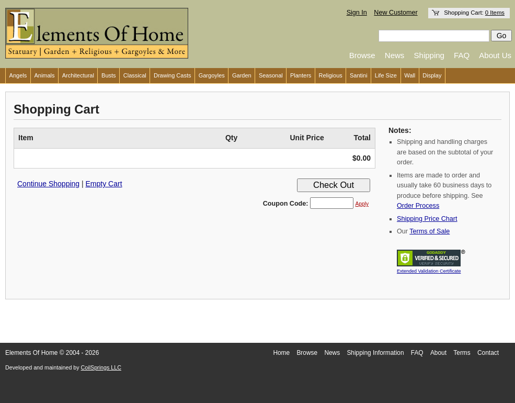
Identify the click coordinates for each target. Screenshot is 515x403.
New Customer (395, 12)
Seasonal (271, 75)
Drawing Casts (172, 75)
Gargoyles (212, 75)
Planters (300, 75)
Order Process (418, 205)
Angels (18, 75)
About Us (495, 55)
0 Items (495, 12)
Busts (108, 75)
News (395, 55)
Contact (488, 352)
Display (431, 75)
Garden (241, 75)
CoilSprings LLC (101, 367)
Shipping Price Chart (427, 218)
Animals (44, 75)
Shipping (429, 55)
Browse (362, 55)
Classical (134, 75)
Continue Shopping (48, 184)
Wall (409, 75)
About (438, 352)
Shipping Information (375, 352)
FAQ (462, 55)
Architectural (78, 75)
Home (281, 352)
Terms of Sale (429, 231)
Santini (359, 75)
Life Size (386, 75)
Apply (362, 204)
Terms (461, 352)
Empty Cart (104, 184)
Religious (330, 75)
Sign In (357, 12)
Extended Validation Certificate (429, 271)
